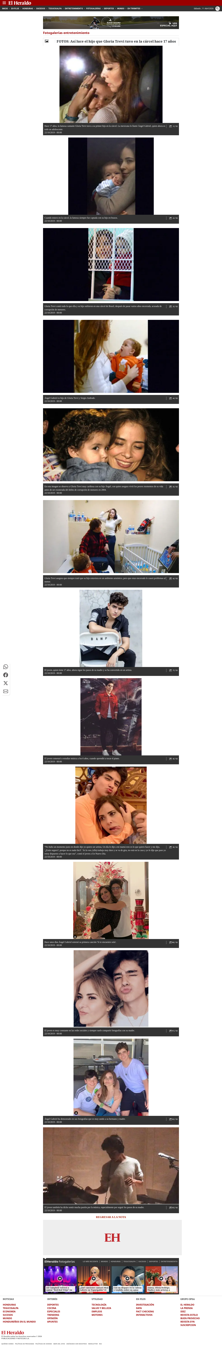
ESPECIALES (53, 1311)
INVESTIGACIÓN (145, 1304)
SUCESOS (142, 1261)
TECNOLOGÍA (99, 1304)
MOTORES (97, 1314)
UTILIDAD (97, 1298)
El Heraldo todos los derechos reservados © (21, 1336)
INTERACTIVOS (144, 1314)
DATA (139, 1308)
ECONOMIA (9, 1311)
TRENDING (53, 1314)
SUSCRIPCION (188, 1325)
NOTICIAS (8, 1298)
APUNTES (52, 1321)
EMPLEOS (97, 1311)
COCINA (51, 1308)
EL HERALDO (187, 1304)
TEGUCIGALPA (129, 1261)
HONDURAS (116, 1261)
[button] (5, 666)
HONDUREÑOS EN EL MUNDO (19, 1321)
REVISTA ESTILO (189, 1314)
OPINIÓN (52, 1318)
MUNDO (104, 1261)
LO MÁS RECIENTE (90, 1261)
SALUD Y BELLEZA (101, 1308)
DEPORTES (153, 1261)
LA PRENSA (186, 1308)
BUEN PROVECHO (190, 1318)
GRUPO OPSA (187, 1298)
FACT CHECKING (145, 1311)
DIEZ (182, 1311)
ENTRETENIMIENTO (169, 1261)
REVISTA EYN (187, 1321)
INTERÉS (52, 1298)
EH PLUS (141, 1298)
